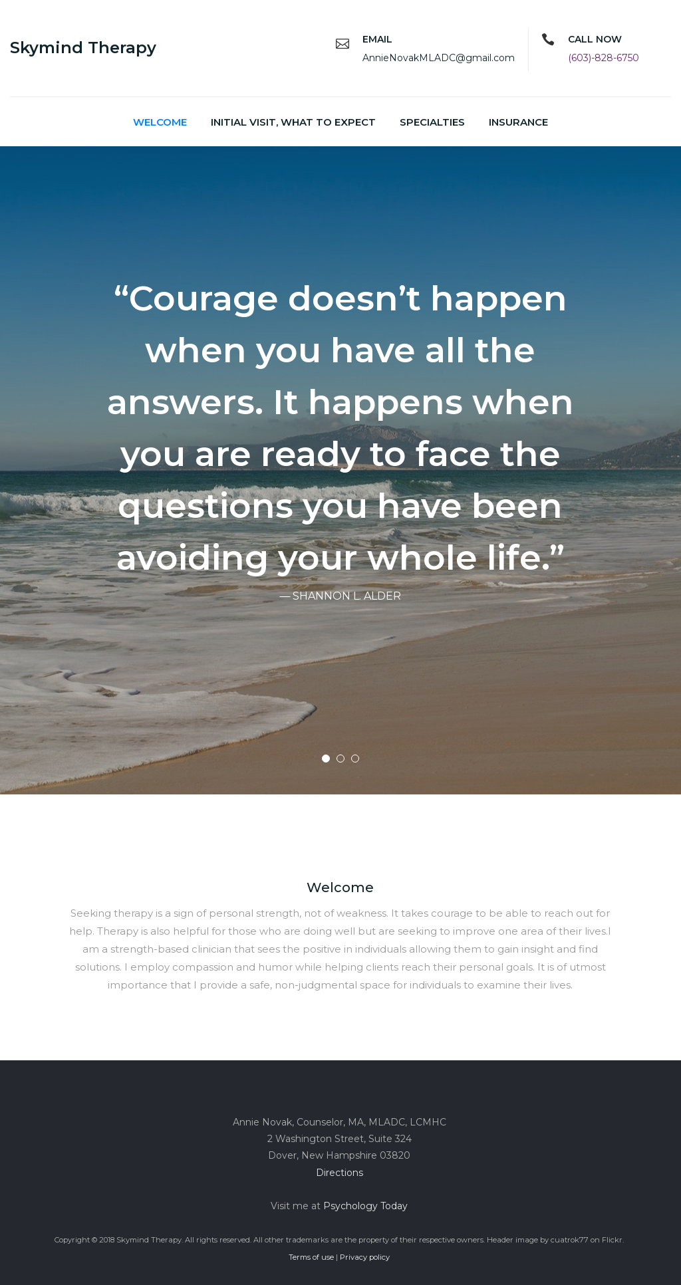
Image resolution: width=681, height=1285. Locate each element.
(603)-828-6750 (603, 58)
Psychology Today (365, 1206)
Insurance (518, 122)
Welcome (160, 122)
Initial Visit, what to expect (293, 122)
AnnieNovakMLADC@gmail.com (438, 58)
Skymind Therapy (83, 47)
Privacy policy (365, 1257)
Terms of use (311, 1257)
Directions (339, 1173)
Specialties (432, 122)
